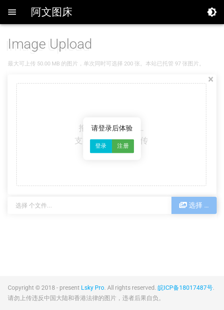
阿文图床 (51, 12)
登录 (101, 146)
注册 (123, 146)
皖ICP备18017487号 (185, 287)
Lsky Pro (92, 287)
